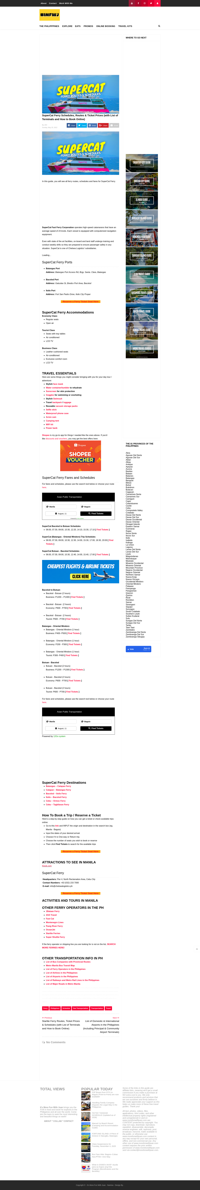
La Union (130, 545)
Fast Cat (50, 919)
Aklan (128, 460)
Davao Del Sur (132, 517)
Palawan (130, 586)
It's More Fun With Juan (51, 1107)
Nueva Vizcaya (132, 579)
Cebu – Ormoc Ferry (56, 801)
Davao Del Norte (133, 515)
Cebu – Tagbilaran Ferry (57, 805)
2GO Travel (51, 915)
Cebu (128, 508)
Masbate (130, 561)
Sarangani (130, 604)
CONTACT (68, 1121)
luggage (67, 402)
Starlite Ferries (53, 933)
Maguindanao (132, 556)
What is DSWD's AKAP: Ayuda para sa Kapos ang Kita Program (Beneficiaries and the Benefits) (105, 1168)
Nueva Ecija (131, 577)
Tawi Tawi (130, 627)
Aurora (129, 469)
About (44, 3)
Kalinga (129, 542)
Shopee (45, 435)
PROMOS (88, 26)
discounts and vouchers (56, 439)
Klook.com (47, 866)
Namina (110, 1185)
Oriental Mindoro (133, 584)
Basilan (129, 471)
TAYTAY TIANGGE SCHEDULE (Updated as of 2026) (103, 1115)
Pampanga (131, 588)
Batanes (129, 476)
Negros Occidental (134, 570)
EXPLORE (67, 26)
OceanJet (50, 930)
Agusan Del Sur (133, 457)
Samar (129, 602)
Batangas (130, 478)
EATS (77, 26)
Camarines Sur (132, 497)
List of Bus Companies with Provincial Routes (68, 962)
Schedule (66, 1008)
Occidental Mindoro (134, 582)
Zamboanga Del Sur (135, 634)
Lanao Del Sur (132, 552)
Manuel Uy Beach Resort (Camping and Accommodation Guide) (105, 1125)
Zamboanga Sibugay (135, 637)
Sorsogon (130, 609)
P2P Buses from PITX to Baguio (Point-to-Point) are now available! (105, 1094)
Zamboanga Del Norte (136, 632)
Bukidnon (130, 487)
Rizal (128, 598)
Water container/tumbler (57, 388)
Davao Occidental (134, 519)
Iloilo (128, 538)
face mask (58, 384)
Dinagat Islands (133, 524)
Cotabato (130, 513)
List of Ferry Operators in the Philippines (65, 969)
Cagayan (130, 492)
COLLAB (57, 1121)
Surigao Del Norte (134, 621)
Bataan (129, 474)
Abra (128, 453)
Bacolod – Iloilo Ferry (56, 794)
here (44, 487)
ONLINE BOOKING (105, 26)
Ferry (45, 1008)
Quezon (129, 593)
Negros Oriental (133, 572)
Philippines (55, 1008)
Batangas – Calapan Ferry (58, 786)
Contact (53, 3)
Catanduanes (132, 503)
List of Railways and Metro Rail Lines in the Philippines (72, 980)
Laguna (129, 547)
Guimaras (130, 529)
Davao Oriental (132, 522)
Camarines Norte (133, 494)
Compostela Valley (134, 510)
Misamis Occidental (134, 563)
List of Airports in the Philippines (62, 976)
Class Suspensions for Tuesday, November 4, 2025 (104, 1145)
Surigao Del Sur (133, 623)
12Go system (80, 518)
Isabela (129, 540)
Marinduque (131, 559)
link (57, 826)
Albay (128, 462)
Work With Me (66, 3)
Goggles (50, 395)
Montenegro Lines (55, 922)
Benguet (129, 480)
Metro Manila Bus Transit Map (60, 965)
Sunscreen (51, 391)
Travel (108, 1008)
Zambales (130, 630)
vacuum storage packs (67, 406)
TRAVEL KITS (125, 26)
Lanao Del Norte (133, 549)
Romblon (130, 600)
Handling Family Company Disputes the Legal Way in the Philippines (104, 1105)
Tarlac (128, 625)
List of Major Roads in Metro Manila (63, 984)
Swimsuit (57, 399)
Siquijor (129, 607)
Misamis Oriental (133, 565)
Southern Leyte (133, 614)
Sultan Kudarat (132, 616)
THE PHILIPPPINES (49, 26)
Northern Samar (133, 575)
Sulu (128, 618)
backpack (57, 402)
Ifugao (128, 531)
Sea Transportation (80, 1008)
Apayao (129, 467)
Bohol (128, 485)
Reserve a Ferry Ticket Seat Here (80, 301)
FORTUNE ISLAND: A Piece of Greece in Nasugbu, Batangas (105, 1135)
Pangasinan (131, 591)
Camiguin (130, 499)
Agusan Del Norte (134, 455)
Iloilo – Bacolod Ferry (56, 797)
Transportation (97, 1008)
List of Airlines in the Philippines (61, 973)
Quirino (129, 595)
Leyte (128, 554)
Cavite (129, 506)
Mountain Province (134, 568)
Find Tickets (95, 513)
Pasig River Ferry (54, 926)
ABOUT (47, 1121)
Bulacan (129, 490)
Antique (129, 464)
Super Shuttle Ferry (55, 937)
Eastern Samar (132, 526)
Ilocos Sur (130, 536)
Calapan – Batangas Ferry (58, 790)
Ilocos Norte (131, 533)
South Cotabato (133, 611)
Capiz (128, 501)
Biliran (128, 483)
